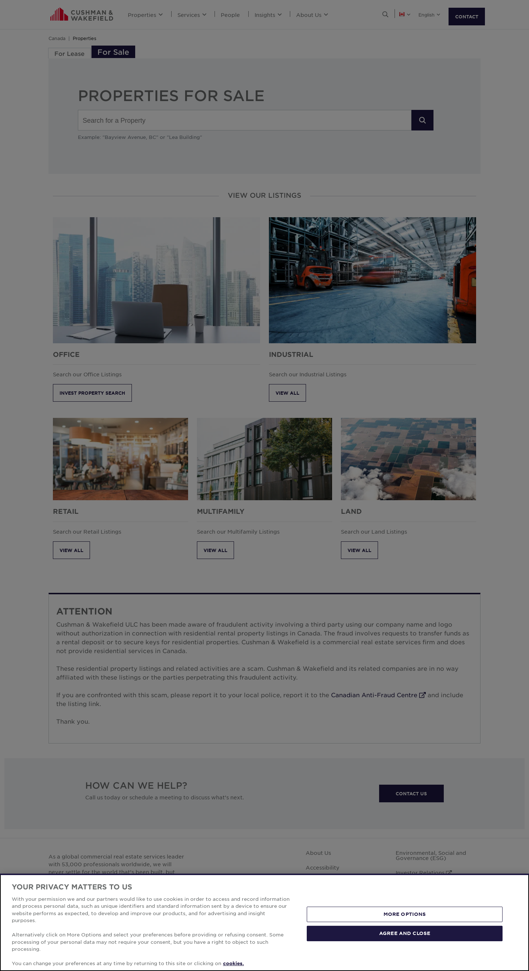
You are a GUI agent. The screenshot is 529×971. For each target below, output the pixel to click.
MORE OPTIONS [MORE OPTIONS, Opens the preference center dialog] (405, 914)
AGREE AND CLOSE (404, 933)
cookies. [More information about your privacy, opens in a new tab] (233, 963)
